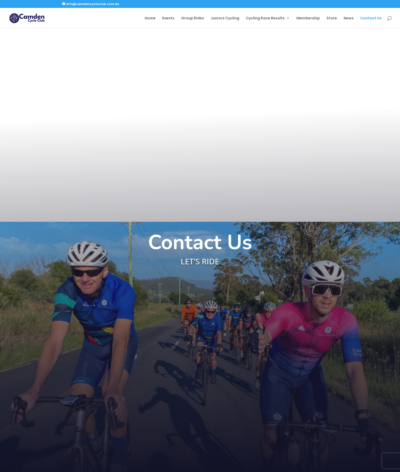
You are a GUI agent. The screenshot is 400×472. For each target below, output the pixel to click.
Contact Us (371, 18)
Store (332, 18)
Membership (308, 18)
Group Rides (192, 18)
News (349, 18)
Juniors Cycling (225, 18)
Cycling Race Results (265, 18)
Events (168, 18)
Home (150, 18)
